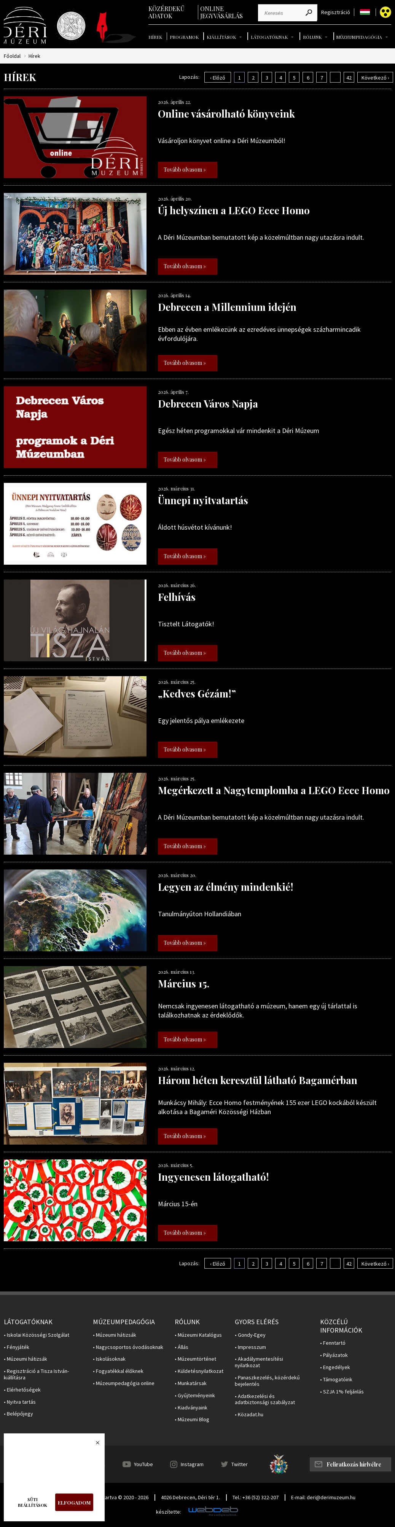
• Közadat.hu (249, 1414)
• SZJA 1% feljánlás (342, 1391)
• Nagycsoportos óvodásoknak (128, 1347)
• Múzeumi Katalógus (198, 1335)
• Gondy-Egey (250, 1335)
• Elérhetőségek (22, 1390)
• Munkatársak (191, 1383)
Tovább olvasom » (185, 169)
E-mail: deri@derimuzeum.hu (323, 1497)
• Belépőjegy (18, 1414)
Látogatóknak (269, 37)
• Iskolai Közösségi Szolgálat (36, 1335)
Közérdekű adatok (166, 12)
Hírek (155, 37)
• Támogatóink (336, 1379)
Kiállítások (221, 37)
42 (349, 77)
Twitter (239, 1464)
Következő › (375, 77)
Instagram (192, 1464)
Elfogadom (74, 1502)
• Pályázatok (334, 1355)
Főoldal (12, 56)
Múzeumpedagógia (359, 37)
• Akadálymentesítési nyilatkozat (259, 1362)
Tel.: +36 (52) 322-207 (256, 1497)
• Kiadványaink (191, 1407)
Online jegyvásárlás (221, 12)
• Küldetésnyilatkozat (199, 1371)
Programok (184, 37)
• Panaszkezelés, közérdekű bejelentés (267, 1380)
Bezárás (93, 1445)
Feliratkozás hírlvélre (354, 1464)
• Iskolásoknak (109, 1359)
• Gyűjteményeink (195, 1395)
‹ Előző (217, 77)
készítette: (168, 1512)
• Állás (181, 1347)
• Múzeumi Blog (192, 1419)
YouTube (143, 1464)
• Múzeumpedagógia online (123, 1383)
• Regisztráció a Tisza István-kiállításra (36, 1374)
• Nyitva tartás (20, 1402)
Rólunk (312, 37)
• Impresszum (250, 1347)
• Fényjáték (16, 1347)
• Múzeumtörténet (195, 1359)
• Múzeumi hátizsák (25, 1359)
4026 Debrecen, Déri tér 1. (190, 1497)
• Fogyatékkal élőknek (118, 1371)
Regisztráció (335, 12)
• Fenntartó (333, 1343)
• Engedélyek (335, 1367)
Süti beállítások (32, 1502)
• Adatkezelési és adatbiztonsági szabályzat (265, 1399)
